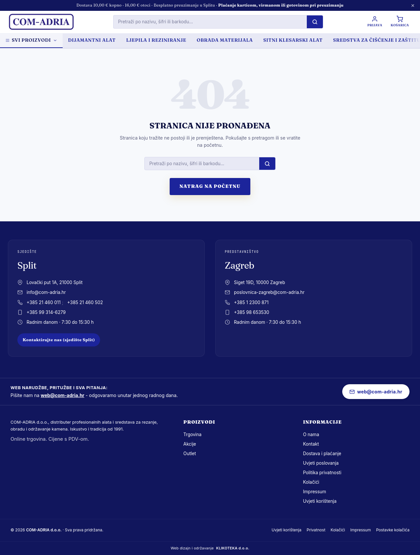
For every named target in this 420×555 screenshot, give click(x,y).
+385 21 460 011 (44, 302)
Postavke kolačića (393, 529)
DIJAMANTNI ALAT (92, 40)
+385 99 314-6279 (46, 312)
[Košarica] (399, 22)
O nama (311, 434)
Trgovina (192, 434)
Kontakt (311, 444)
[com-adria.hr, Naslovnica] (41, 22)
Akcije (189, 444)
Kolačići (311, 482)
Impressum (314, 491)
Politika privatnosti (322, 472)
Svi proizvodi (31, 40)
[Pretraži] (314, 21)
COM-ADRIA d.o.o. (43, 529)
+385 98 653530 (251, 312)
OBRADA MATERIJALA (225, 40)
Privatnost (315, 529)
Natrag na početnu (210, 186)
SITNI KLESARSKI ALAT (293, 40)
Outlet (189, 453)
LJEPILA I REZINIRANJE (156, 40)
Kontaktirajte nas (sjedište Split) (59, 339)
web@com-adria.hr (62, 395)
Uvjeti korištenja (319, 501)
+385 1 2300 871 (251, 302)
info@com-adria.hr (46, 292)
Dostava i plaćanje (322, 453)
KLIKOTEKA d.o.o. (232, 548)
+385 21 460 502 (85, 302)
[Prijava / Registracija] (374, 22)
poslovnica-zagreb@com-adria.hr (269, 292)
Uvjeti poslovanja (321, 463)
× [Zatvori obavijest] (413, 5)
